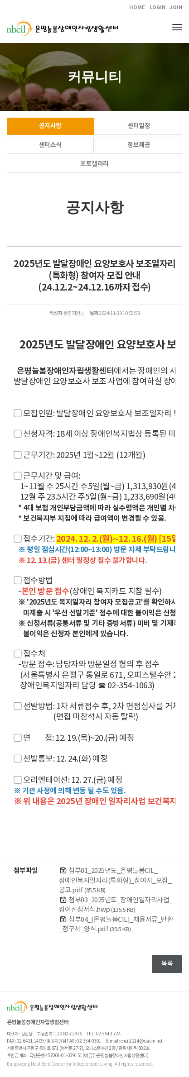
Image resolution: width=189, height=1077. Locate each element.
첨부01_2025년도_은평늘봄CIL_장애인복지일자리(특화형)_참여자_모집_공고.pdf (115, 880)
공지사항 (50, 126)
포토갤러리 (94, 164)
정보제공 (138, 145)
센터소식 (50, 145)
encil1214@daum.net (142, 1041)
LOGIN (157, 7)
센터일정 (138, 126)
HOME (137, 7)
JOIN (176, 7)
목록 (167, 963)
